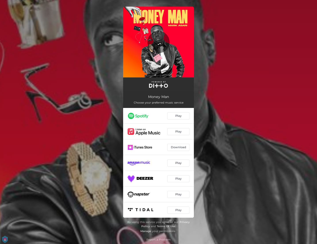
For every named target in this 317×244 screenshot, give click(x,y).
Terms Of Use (166, 226)
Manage (145, 231)
